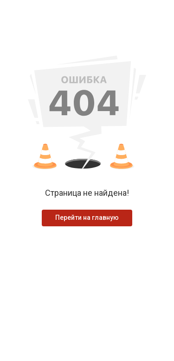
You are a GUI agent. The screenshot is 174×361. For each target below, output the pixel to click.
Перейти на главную (87, 217)
